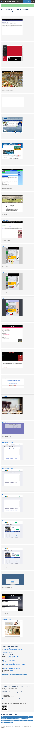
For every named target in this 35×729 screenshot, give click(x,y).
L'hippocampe (4, 396)
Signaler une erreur (13, 674)
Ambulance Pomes (5, 17)
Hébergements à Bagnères (11, 648)
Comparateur (9, 1)
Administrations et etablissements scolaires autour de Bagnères (14, 664)
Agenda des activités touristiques (8, 657)
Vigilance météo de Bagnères (8, 665)
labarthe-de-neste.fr (30, 716)
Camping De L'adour (5, 168)
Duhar (3, 350)
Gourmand (17, 1)
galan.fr (23, 720)
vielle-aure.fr (11, 718)
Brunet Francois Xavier (6, 115)
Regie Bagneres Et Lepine (6, 619)
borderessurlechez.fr (29, 720)
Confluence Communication (6, 194)
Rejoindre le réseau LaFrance (22, 674)
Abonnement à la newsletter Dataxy (11, 668)
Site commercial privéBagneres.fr (26, 2)
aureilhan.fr (10, 722)
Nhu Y (3, 593)
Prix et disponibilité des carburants (13, 656)
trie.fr (22, 718)
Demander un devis (6, 674)
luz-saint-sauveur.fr (12, 720)
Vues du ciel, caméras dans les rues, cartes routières (12, 659)
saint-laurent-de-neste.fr (12, 716)
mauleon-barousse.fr (5, 720)
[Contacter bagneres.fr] (34, 1)
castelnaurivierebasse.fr (21, 716)
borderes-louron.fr (4, 722)
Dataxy (3, 246)
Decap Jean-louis (5, 324)
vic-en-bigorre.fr (17, 718)
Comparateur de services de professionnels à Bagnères (12, 649)
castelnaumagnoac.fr (5, 718)
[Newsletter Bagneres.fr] (32, 1)
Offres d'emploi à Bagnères (7, 652)
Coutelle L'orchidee (5, 220)
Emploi (13, 1)
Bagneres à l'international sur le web (9, 667)
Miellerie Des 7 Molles (6, 422)
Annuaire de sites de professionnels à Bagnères (11, 650)
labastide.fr (18, 720)
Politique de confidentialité (26, 4)
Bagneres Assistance (5, 96)
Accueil (4, 1)
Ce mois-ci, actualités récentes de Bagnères (10, 661)
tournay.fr (26, 718)
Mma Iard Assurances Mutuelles (7, 442)
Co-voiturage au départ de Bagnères (9, 663)
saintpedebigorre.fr (4, 716)
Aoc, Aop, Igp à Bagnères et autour (9, 660)
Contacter (11, 670)
